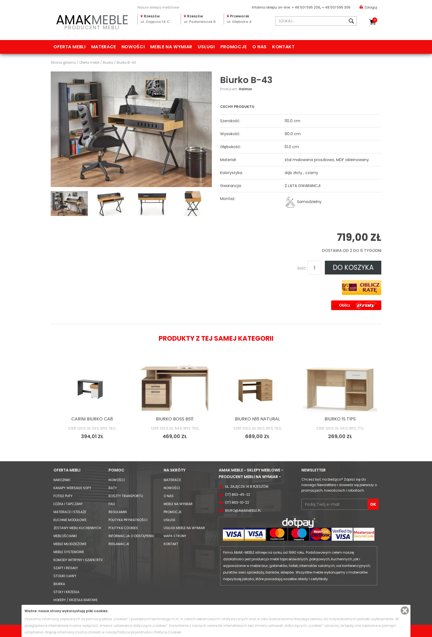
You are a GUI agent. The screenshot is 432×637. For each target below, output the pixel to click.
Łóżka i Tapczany (68, 504)
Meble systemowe (68, 552)
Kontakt (283, 47)
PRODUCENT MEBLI (92, 21)
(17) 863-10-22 (237, 502)
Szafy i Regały (65, 568)
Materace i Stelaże (69, 512)
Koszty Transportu (126, 496)
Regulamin (118, 512)
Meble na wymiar (171, 47)
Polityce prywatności (134, 632)
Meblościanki (65, 536)
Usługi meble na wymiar (184, 528)
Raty (113, 488)
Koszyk (374, 20)
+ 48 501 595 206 (305, 7)
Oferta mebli (69, 47)
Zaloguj (368, 7)
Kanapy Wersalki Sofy (72, 488)
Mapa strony (175, 536)
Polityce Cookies (167, 632)
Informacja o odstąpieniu (131, 536)
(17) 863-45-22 (237, 494)
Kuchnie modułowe (70, 520)
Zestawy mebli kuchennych (77, 528)
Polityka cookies (123, 528)
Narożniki (61, 480)
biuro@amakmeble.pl (243, 510)
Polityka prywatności (128, 520)
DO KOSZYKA (353, 267)
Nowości (133, 47)
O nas (259, 47)
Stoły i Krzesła (66, 592)
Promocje (233, 47)
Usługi (206, 47)
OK (373, 504)
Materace (103, 47)
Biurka (59, 584)
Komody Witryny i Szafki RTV (78, 560)
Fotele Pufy (62, 496)
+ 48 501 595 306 (336, 7)
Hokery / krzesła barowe (75, 600)
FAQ (112, 504)
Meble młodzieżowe (70, 544)
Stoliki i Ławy (64, 576)
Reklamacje (119, 544)
